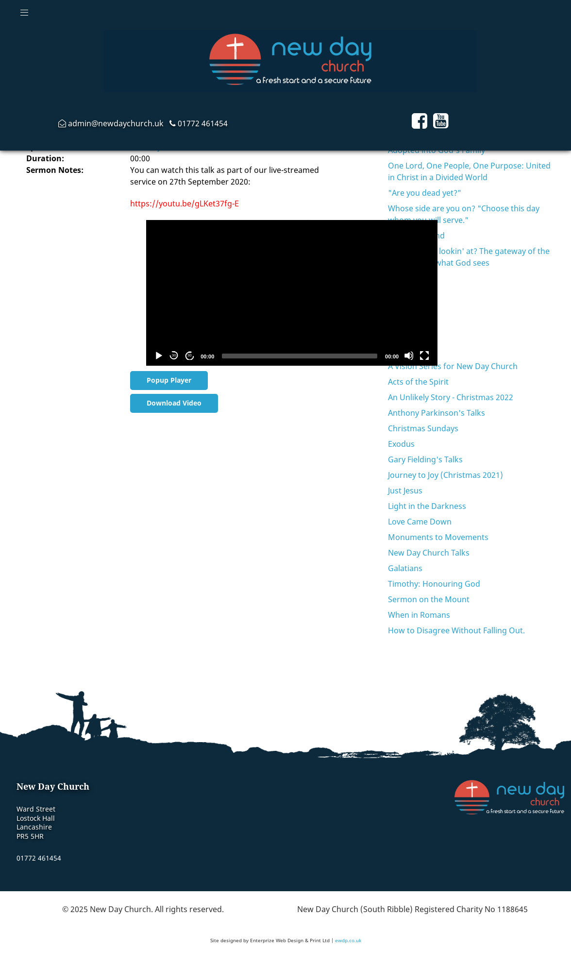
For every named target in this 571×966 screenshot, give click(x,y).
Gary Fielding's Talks (425, 459)
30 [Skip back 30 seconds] (174, 355)
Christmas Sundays (423, 428)
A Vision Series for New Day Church (453, 366)
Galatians (405, 568)
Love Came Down (420, 521)
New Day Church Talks (429, 552)
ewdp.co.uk (348, 940)
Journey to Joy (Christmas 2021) (445, 475)
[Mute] (408, 355)
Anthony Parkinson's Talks (436, 412)
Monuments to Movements (438, 537)
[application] (291, 293)
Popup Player (169, 380)
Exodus (401, 444)
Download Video (174, 402)
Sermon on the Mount (429, 599)
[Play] (158, 355)
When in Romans (419, 615)
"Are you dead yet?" (424, 192)
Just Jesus (405, 490)
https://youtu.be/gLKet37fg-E (184, 203)
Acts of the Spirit (418, 381)
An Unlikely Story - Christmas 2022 (450, 397)
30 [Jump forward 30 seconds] (189, 355)
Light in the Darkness (427, 506)
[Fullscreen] (424, 355)
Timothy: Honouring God (434, 583)
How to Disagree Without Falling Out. (456, 630)
